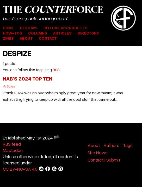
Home (8, 27)
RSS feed (12, 144)
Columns (37, 33)
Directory (88, 33)
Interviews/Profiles (66, 27)
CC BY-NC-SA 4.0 (33, 169)
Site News (98, 152)
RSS (56, 69)
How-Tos (12, 33)
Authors (111, 145)
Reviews (29, 27)
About (26, 38)
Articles (62, 33)
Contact (48, 38)
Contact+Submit (104, 160)
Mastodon (13, 150)
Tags (128, 145)
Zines (8, 38)
